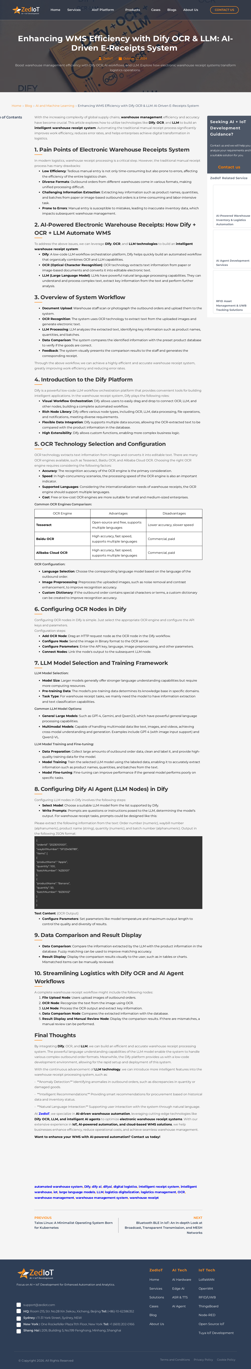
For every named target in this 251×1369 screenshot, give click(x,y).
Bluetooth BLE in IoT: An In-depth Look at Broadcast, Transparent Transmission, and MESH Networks (163, 1228)
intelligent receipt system (159, 1186)
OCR (181, 1192)
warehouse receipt (144, 1198)
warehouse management (54, 1198)
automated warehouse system (58, 1186)
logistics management (158, 1192)
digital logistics (125, 1186)
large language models (77, 1192)
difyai (107, 1186)
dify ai (96, 1186)
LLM (100, 1192)
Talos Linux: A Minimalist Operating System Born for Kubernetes (73, 1225)
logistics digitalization (122, 1192)
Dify (87, 1186)
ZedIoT (44, 1114)
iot (56, 1192)
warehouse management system (102, 1198)
